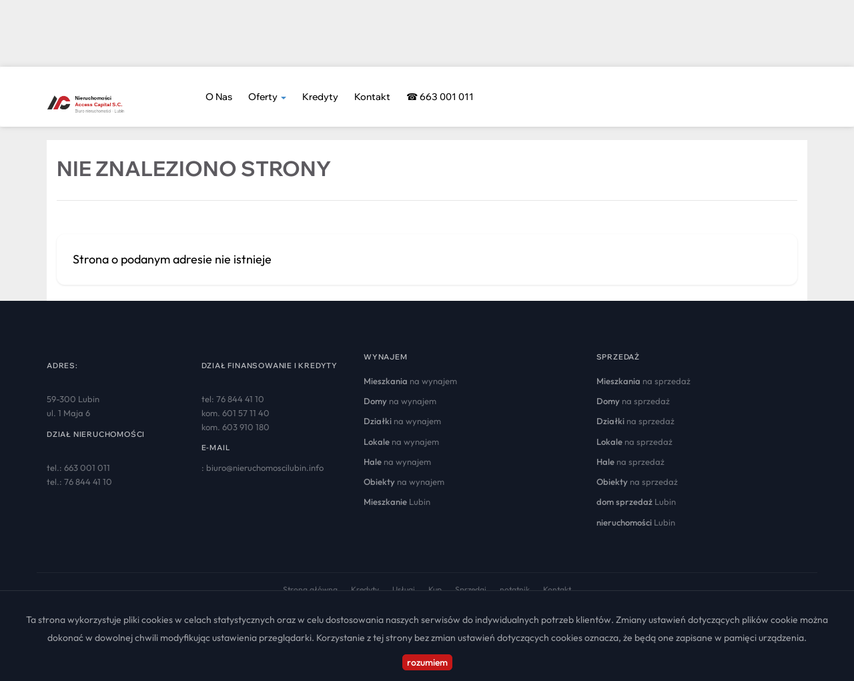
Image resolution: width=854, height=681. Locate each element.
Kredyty (320, 97)
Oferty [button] (267, 97)
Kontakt (372, 97)
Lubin (397, 501)
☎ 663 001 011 (440, 97)
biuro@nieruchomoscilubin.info (265, 467)
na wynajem (410, 381)
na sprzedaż (643, 381)
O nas (218, 97)
